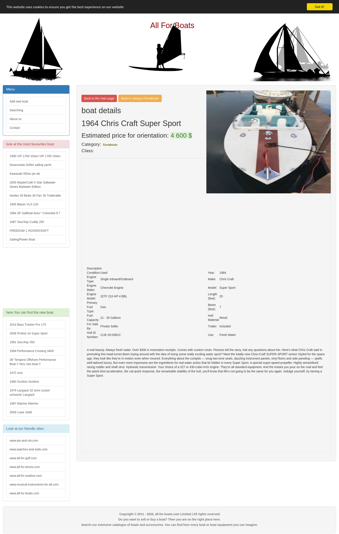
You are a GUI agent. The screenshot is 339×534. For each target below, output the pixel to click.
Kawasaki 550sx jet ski (25, 173)
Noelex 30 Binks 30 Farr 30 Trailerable (35, 195)
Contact (15, 127)
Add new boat (19, 101)
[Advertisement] (36, 280)
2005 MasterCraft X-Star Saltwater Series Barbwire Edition (33, 184)
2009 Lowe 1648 (21, 412)
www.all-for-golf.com (23, 458)
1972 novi (16, 373)
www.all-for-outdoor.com (26, 475)
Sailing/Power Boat (22, 239)
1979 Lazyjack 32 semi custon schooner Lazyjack (30, 392)
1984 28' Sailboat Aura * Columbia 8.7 (35, 213)
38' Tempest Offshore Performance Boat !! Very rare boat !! (33, 362)
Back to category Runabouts (140, 98)
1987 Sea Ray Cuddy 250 (27, 222)
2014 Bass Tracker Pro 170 (28, 324)
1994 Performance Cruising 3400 (32, 351)
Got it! (319, 7)
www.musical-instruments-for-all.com (34, 484)
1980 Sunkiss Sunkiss (24, 381)
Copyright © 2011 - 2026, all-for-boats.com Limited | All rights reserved (169, 514)
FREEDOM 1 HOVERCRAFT (29, 230)
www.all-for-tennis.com (25, 467)
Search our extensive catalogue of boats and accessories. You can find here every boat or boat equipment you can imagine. (169, 524)
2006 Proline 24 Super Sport (29, 333)
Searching (16, 110)
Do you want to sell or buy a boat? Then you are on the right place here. (169, 519)
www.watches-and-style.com (29, 449)
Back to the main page (99, 98)
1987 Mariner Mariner (24, 403)
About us (15, 119)
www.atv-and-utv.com (24, 440)
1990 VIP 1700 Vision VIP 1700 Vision (35, 156)
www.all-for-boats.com (24, 493)
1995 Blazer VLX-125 (24, 204)
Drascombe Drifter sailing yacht (30, 165)
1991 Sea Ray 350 (22, 342)
